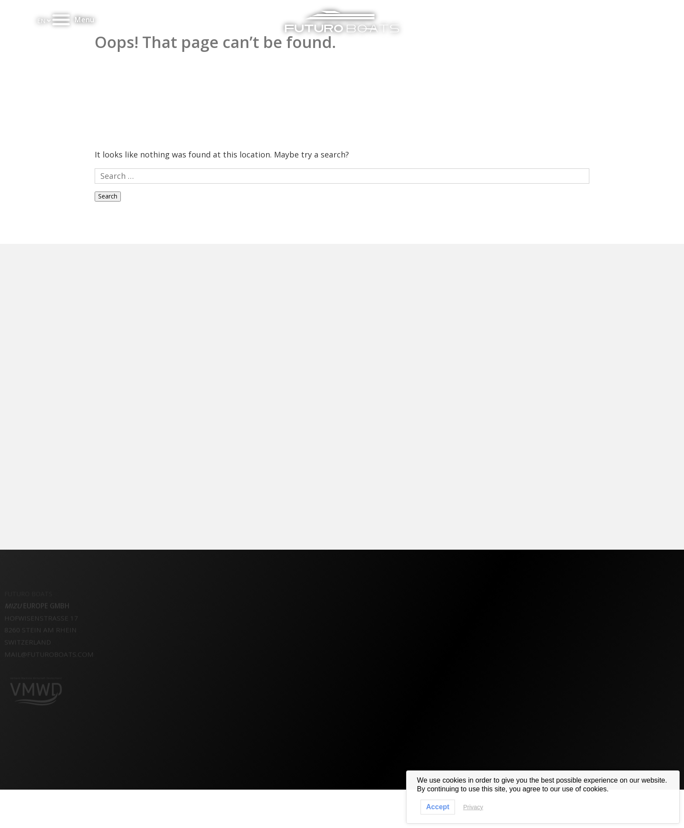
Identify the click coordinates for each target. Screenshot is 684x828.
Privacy (473, 807)
